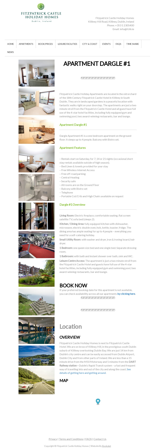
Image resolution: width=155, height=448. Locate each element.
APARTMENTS (26, 44)
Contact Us (100, 438)
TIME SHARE (132, 44)
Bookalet (106, 446)
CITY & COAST (89, 44)
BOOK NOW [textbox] (73, 285)
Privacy (53, 438)
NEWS (10, 52)
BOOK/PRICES (45, 44)
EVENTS (106, 44)
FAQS (118, 44)
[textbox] (101, 20)
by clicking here (126, 293)
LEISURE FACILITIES (67, 44)
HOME (10, 44)
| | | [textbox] (77, 438)
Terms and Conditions (71, 438)
